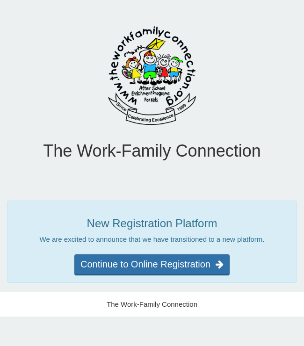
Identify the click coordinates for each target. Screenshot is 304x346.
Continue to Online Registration (152, 264)
